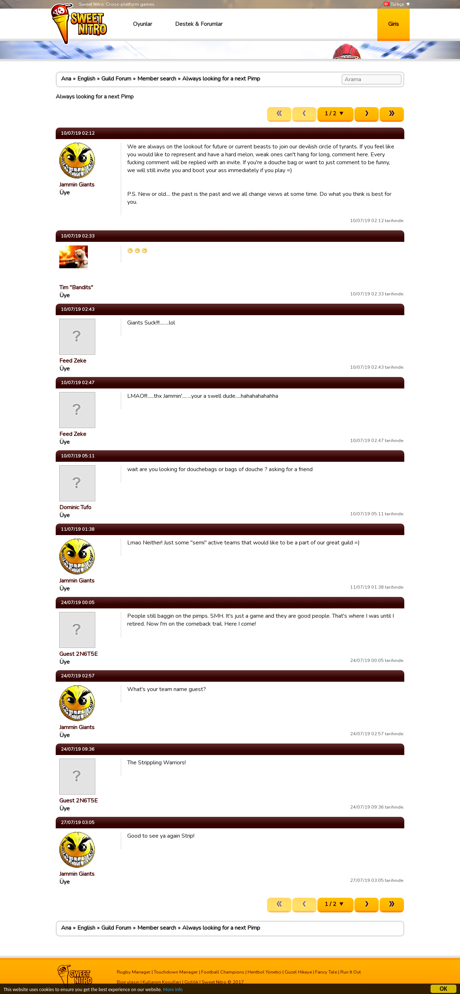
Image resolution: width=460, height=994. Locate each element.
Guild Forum (116, 79)
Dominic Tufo (75, 507)
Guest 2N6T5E (78, 654)
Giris (393, 24)
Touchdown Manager (176, 972)
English (86, 79)
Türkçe (394, 4)
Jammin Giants (77, 185)
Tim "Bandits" (76, 287)
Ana (66, 79)
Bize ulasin (128, 982)
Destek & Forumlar (198, 24)
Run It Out (350, 972)
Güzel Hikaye (298, 972)
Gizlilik (191, 982)
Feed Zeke (72, 361)
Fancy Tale (326, 972)
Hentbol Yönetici (264, 972)
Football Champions (222, 972)
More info (173, 990)
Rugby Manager (134, 972)
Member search (156, 79)
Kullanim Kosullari (162, 982)
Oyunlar (142, 24)
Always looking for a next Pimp (221, 79)
